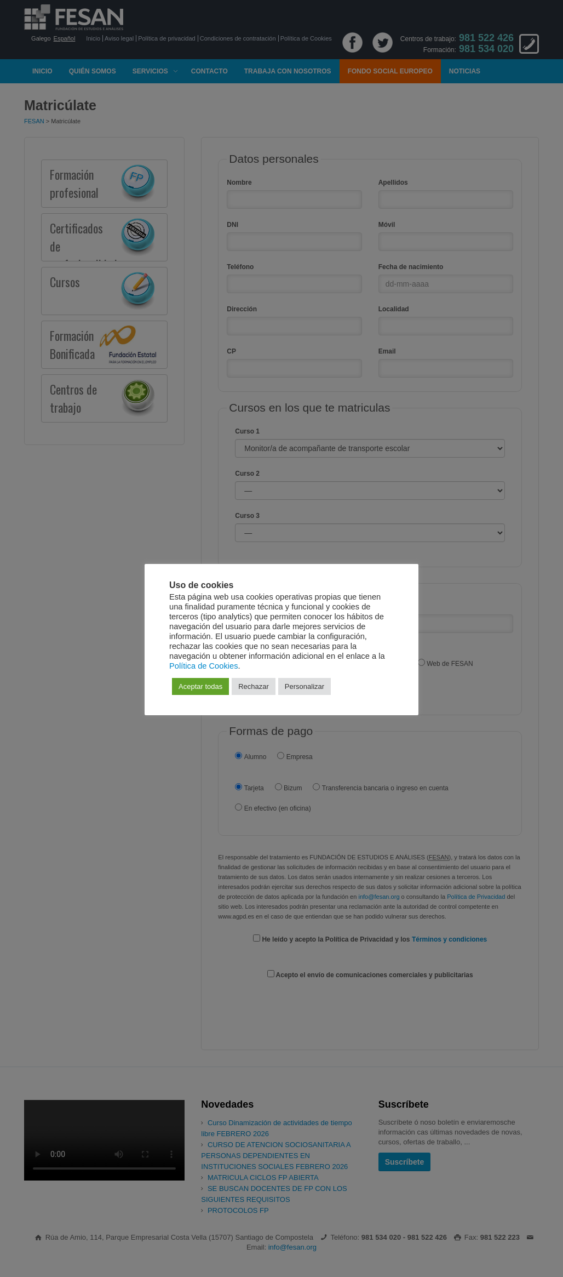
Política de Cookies (203, 666)
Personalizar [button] (304, 686)
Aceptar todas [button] (200, 686)
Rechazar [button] (253, 686)
